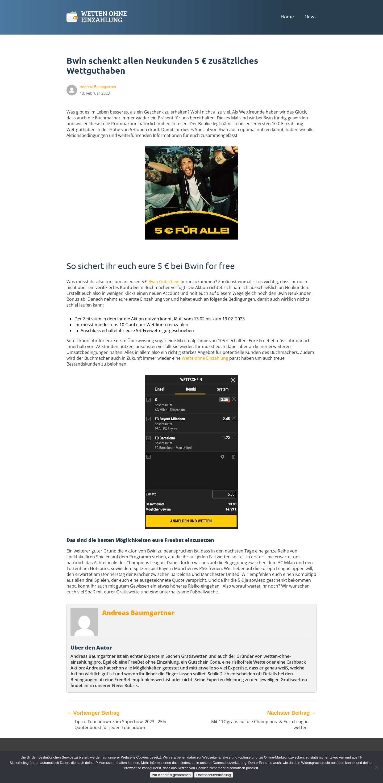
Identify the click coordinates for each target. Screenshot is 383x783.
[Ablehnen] (376, 767)
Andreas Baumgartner (138, 612)
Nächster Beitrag (292, 713)
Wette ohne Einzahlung (205, 358)
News (311, 16)
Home (287, 16)
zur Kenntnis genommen (171, 775)
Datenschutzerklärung (213, 775)
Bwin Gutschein (164, 281)
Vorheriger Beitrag (93, 713)
